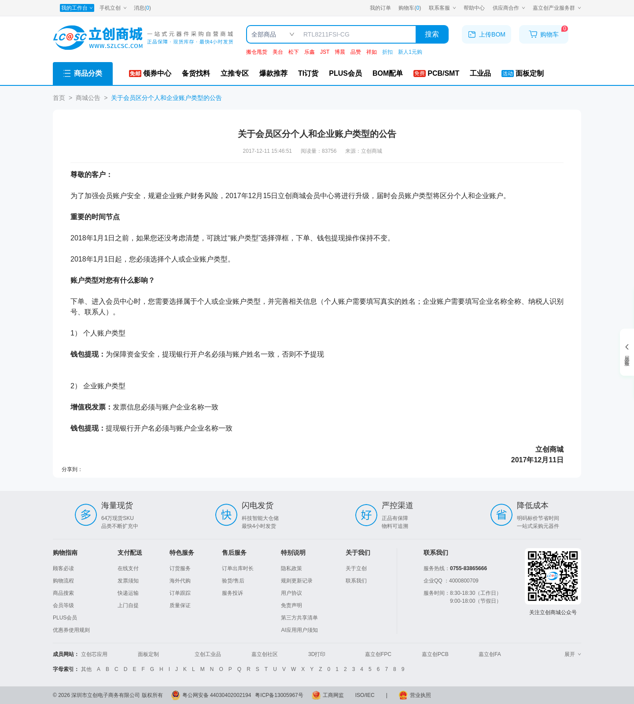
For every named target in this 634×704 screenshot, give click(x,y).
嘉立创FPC (378, 654)
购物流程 (63, 581)
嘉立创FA (490, 654)
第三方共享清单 (299, 618)
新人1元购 (410, 52)
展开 (572, 654)
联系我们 (356, 581)
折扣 (387, 52)
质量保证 (180, 605)
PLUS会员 (65, 618)
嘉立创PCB (435, 654)
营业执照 (420, 695)
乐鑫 (309, 52)
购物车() (409, 8)
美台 (278, 52)
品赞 (355, 52)
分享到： (72, 469)
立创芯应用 (94, 654)
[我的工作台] (77, 8)
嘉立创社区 (264, 654)
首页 (59, 97)
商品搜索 (63, 593)
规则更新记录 (297, 581)
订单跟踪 (180, 593)
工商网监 (333, 695)
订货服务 (180, 568)
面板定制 (148, 654)
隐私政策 (291, 568)
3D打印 (316, 654)
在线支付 (128, 568)
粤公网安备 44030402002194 (216, 695)
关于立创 (356, 568)
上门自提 (128, 605)
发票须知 (128, 581)
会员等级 (63, 605)
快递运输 (128, 593)
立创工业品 (208, 654)
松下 (293, 52)
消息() (142, 8)
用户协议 (291, 593)
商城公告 (88, 97)
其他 (86, 669)
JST (324, 52)
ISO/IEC (365, 695)
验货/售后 (233, 581)
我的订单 (380, 8)
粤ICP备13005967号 (279, 695)
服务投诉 (232, 593)
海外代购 (180, 581)
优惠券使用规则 (71, 630)
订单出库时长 (238, 568)
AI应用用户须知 (299, 630)
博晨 (340, 52)
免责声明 (291, 605)
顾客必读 (63, 568)
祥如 (371, 52)
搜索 (432, 34)
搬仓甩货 (256, 52)
